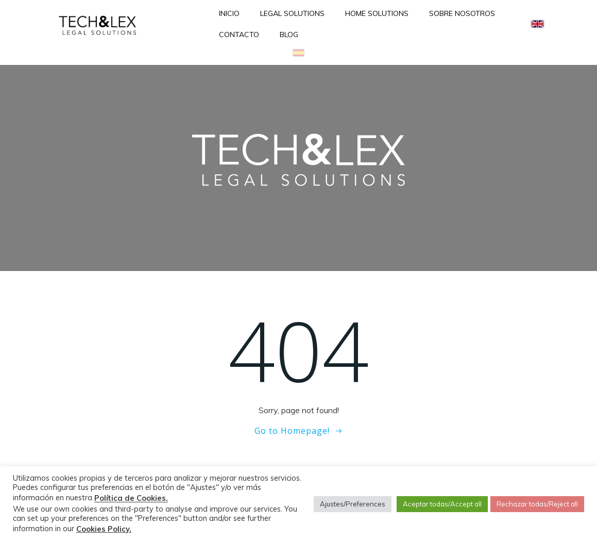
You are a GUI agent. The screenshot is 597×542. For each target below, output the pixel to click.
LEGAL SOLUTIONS (292, 13)
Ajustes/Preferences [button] (352, 504)
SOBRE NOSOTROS (462, 13)
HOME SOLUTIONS (376, 13)
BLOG (289, 34)
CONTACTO (239, 34)
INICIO (229, 13)
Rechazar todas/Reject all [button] (537, 504)
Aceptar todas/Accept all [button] (442, 504)
